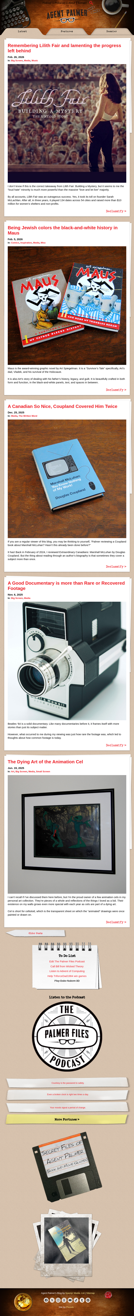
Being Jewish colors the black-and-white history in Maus (63, 230)
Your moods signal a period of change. (68, 1107)
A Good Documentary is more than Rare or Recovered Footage (66, 585)
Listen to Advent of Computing (66, 971)
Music (35, 60)
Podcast (47, 3)
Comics (15, 242)
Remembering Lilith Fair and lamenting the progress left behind (64, 48)
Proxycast (60, 3)
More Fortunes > (67, 1119)
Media (27, 60)
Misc (43, 242)
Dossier (111, 31)
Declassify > (116, 211)
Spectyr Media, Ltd (74, 1293)
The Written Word (28, 416)
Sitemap (90, 1293)
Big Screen (17, 60)
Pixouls (70, 1307)
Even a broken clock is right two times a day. (68, 1094)
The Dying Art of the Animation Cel (45, 761)
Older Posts (36, 933)
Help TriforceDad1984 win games (67, 975)
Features (67, 31)
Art (12, 771)
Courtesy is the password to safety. (68, 1083)
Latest (22, 31)
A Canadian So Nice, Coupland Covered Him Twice (62, 406)
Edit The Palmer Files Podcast (67, 961)
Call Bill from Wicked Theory (66, 966)
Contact (82, 3)
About (71, 3)
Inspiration (26, 242)
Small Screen (43, 771)
